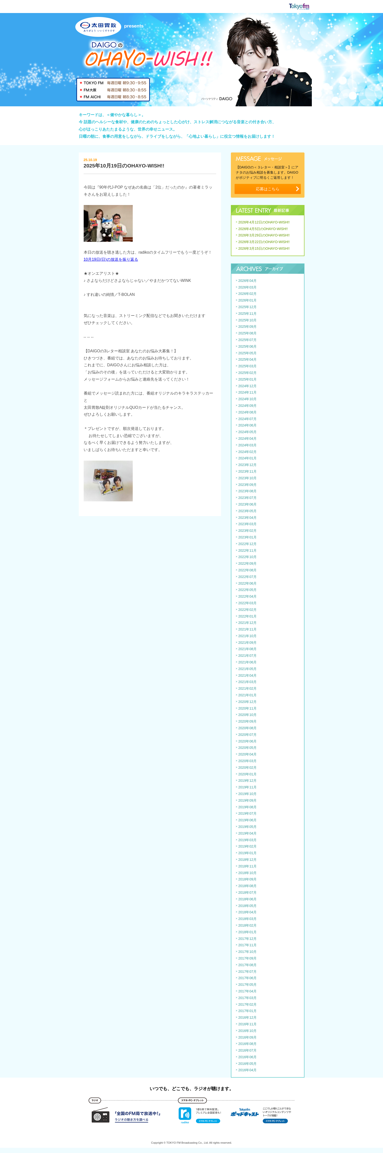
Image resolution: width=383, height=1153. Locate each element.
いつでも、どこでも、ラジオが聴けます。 (192, 1088)
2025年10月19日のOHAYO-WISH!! (124, 165)
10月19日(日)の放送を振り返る (111, 259)
